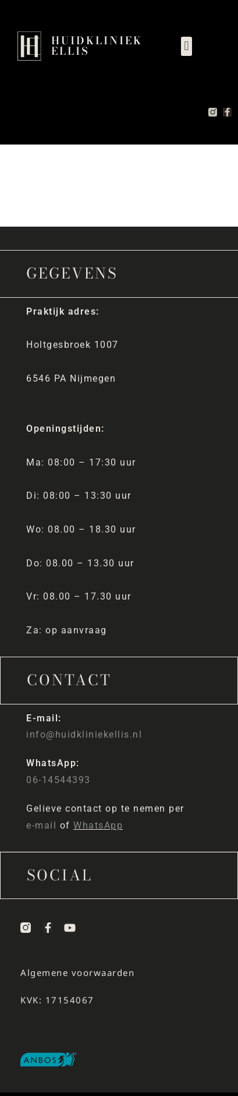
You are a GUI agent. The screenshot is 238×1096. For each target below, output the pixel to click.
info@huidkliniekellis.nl (84, 734)
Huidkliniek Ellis (97, 46)
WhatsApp (98, 825)
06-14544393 (58, 779)
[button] (186, 46)
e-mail (41, 825)
